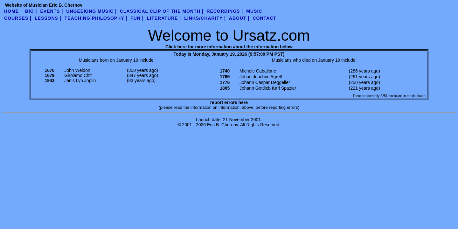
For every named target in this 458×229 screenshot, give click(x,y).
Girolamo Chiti (78, 75)
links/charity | (205, 18)
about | (239, 18)
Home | (13, 11)
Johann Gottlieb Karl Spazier (267, 88)
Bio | (31, 11)
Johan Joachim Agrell (260, 76)
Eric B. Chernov (222, 124)
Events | (51, 11)
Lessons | (48, 18)
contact (264, 18)
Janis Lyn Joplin (80, 80)
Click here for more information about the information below (229, 46)
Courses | (17, 18)
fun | (137, 18)
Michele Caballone (257, 70)
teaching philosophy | (96, 18)
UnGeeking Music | (91, 11)
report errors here (229, 102)
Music (254, 11)
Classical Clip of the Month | (162, 11)
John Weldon (77, 70)
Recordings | (225, 11)
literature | (164, 18)
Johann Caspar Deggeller (264, 82)
